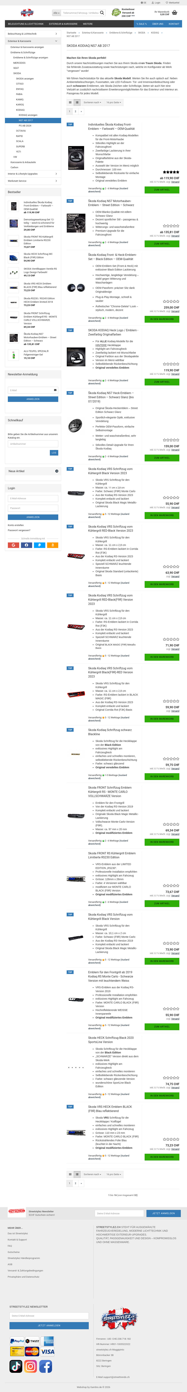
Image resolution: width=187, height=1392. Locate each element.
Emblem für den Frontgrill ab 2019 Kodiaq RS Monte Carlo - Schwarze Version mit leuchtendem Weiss (110, 976)
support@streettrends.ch (116, 1377)
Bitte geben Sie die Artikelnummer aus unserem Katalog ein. (33, 436)
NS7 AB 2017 (26, 120)
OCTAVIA (21, 130)
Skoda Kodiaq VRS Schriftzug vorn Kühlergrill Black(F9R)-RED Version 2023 (110, 672)
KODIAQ (20, 110)
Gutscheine (14, 1252)
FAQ (10, 1245)
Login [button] (156, 2)
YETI (18, 151)
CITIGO (20, 83)
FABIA (19, 94)
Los (54, 452)
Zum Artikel (162, 190)
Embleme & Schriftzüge (23, 52)
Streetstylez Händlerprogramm (24, 1258)
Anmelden (32, 399)
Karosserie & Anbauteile (23, 162)
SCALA (19, 141)
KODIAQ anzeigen (28, 115)
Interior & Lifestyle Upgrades (23, 173)
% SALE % (142, 24)
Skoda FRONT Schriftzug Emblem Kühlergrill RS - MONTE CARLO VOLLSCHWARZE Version (110, 792)
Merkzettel (172, 2)
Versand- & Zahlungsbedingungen (25, 1270)
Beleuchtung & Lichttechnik (26, 24)
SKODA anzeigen (25, 78)
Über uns (157, 24)
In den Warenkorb (162, 319)
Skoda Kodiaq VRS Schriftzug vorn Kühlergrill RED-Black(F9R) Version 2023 (110, 600)
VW (15, 157)
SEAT (16, 68)
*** (133, 16)
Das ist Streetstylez (18, 1233)
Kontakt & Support (17, 1239)
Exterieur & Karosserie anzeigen (27, 47)
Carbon (14, 167)
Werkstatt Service (17, 181)
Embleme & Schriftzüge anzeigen (30, 57)
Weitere (88, 24)
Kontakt (174, 24)
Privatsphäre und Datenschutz (23, 1276)
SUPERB (20, 146)
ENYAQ (20, 89)
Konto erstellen (16, 525)
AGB (10, 1264)
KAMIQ (19, 99)
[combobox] (92, 102)
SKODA (17, 73)
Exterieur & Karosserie (63, 24)
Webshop (82, 1387)
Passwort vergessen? (19, 530)
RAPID (19, 136)
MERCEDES (19, 62)
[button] (143, 2)
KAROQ (20, 104)
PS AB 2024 (25, 125)
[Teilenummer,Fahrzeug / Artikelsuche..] (56, 13)
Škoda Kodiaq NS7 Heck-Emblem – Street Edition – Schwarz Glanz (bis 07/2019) (111, 397)
